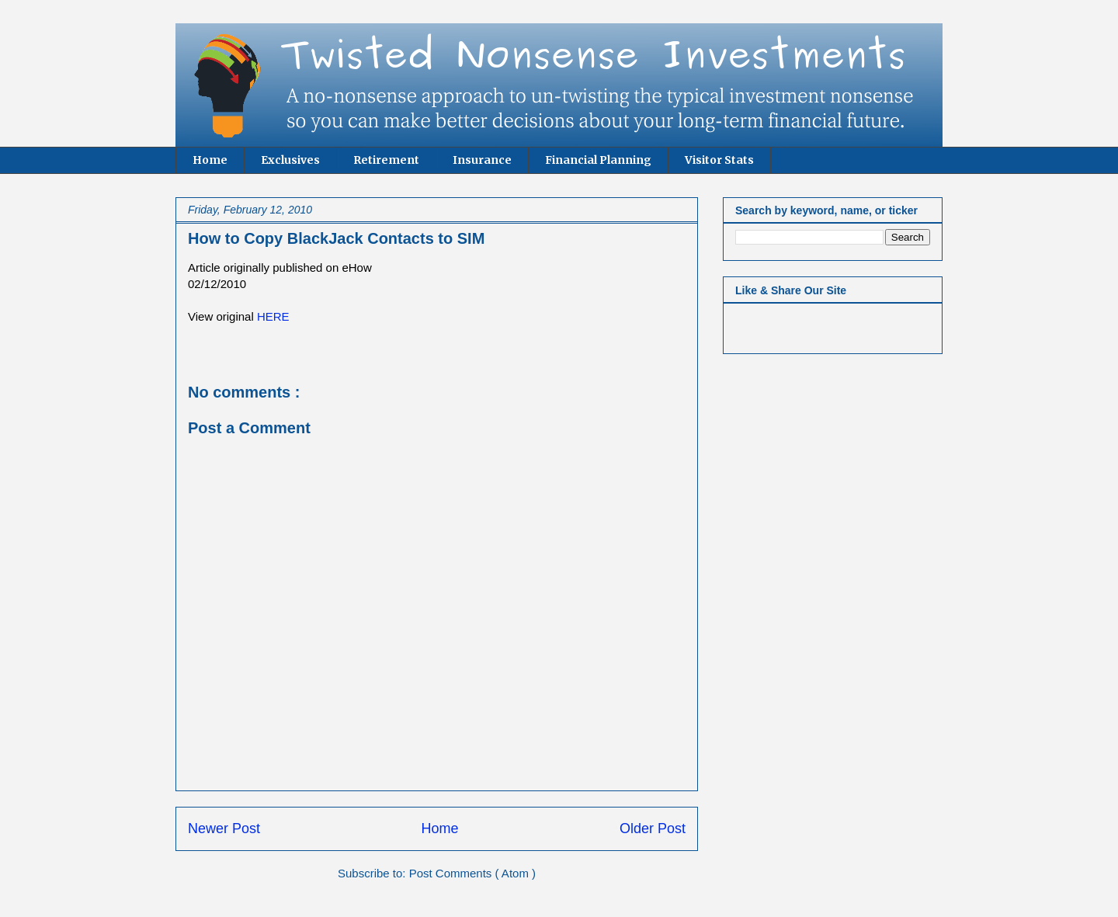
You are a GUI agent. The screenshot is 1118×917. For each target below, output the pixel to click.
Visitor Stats (719, 160)
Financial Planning (598, 160)
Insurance (482, 160)
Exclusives (290, 160)
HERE (273, 316)
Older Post (653, 828)
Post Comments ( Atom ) (472, 873)
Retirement (386, 160)
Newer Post (224, 828)
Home (210, 160)
